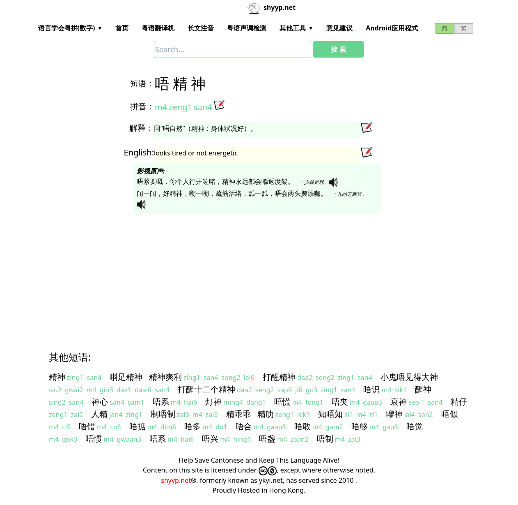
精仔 (459, 401)
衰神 (398, 401)
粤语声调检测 (246, 27)
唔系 (161, 401)
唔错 (87, 426)
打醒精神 (279, 376)
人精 (99, 413)
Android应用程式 (392, 27)
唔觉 (414, 426)
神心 (100, 401)
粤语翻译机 (158, 27)
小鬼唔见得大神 (409, 376)
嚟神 (394, 413)
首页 (121, 27)
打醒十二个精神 (206, 389)
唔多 (192, 426)
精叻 (265, 413)
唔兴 (210, 438)
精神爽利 (165, 376)
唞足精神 (126, 376)
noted (364, 470)
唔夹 (340, 401)
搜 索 (338, 49)
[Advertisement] (259, 274)
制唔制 (163, 413)
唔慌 (282, 401)
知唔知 (330, 413)
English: (139, 152)
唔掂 (137, 426)
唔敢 (302, 426)
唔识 (371, 389)
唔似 (449, 413)
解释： (141, 127)
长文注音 (201, 27)
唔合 (244, 426)
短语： (142, 83)
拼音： (142, 106)
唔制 (325, 438)
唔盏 (267, 438)
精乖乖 (238, 413)
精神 (57, 376)
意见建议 (339, 27)
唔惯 (93, 438)
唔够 (359, 426)
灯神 (213, 401)
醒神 (423, 389)
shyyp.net (176, 480)
